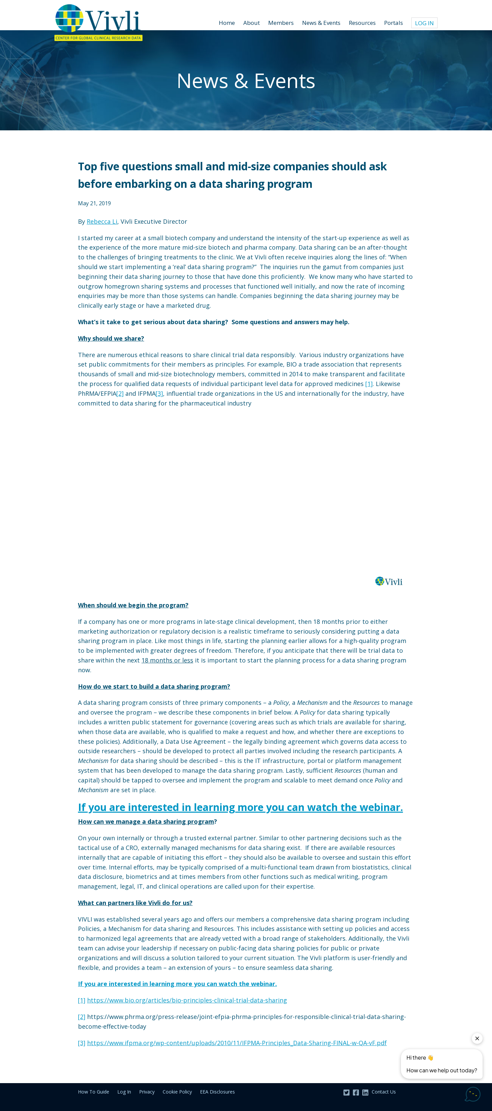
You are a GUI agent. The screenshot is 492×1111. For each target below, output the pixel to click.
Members (281, 23)
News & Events (321, 23)
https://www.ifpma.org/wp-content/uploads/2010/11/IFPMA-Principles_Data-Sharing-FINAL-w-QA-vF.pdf (237, 1043)
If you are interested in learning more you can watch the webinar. (240, 807)
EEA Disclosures (217, 1091)
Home (227, 23)
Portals (393, 23)
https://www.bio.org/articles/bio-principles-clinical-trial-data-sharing (187, 1000)
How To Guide (93, 1091)
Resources (362, 23)
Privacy (147, 1091)
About (251, 23)
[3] (159, 393)
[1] (369, 384)
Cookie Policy (177, 1091)
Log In (424, 23)
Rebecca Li (102, 221)
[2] (120, 393)
